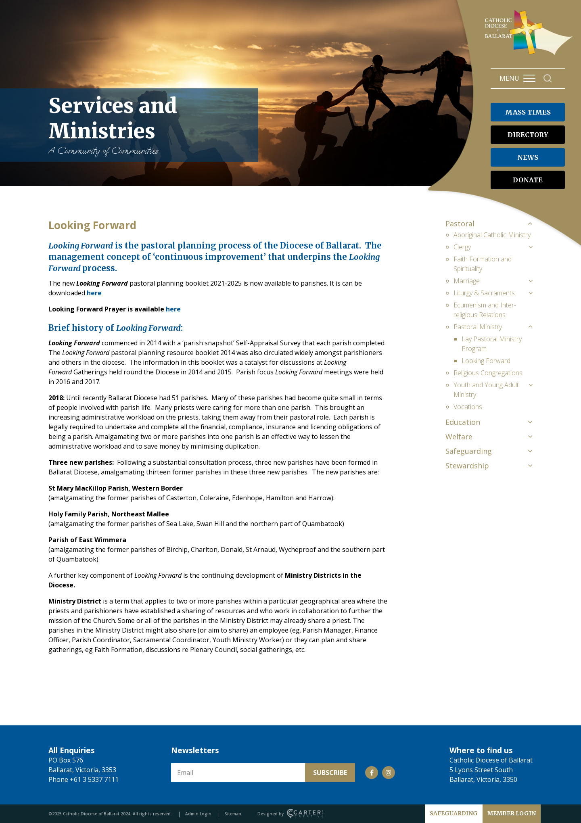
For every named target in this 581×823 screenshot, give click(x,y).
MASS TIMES (528, 112)
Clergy (462, 246)
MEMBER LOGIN (511, 813)
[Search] (547, 78)
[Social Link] (371, 772)
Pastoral (459, 223)
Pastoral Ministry (478, 326)
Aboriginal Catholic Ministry (492, 234)
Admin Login (198, 814)
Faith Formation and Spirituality (483, 264)
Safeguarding (468, 451)
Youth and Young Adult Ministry (486, 389)
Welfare (458, 436)
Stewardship (467, 465)
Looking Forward (486, 360)
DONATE (528, 180)
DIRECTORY (528, 135)
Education (462, 422)
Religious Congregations (488, 372)
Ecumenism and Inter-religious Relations (485, 310)
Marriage (467, 280)
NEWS (527, 157)
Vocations (468, 406)
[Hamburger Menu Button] (529, 78)
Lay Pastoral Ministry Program (492, 343)
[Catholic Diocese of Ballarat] (530, 54)
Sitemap (233, 814)
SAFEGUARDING (454, 813)
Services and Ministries (149, 125)
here (94, 292)
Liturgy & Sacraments (484, 292)
